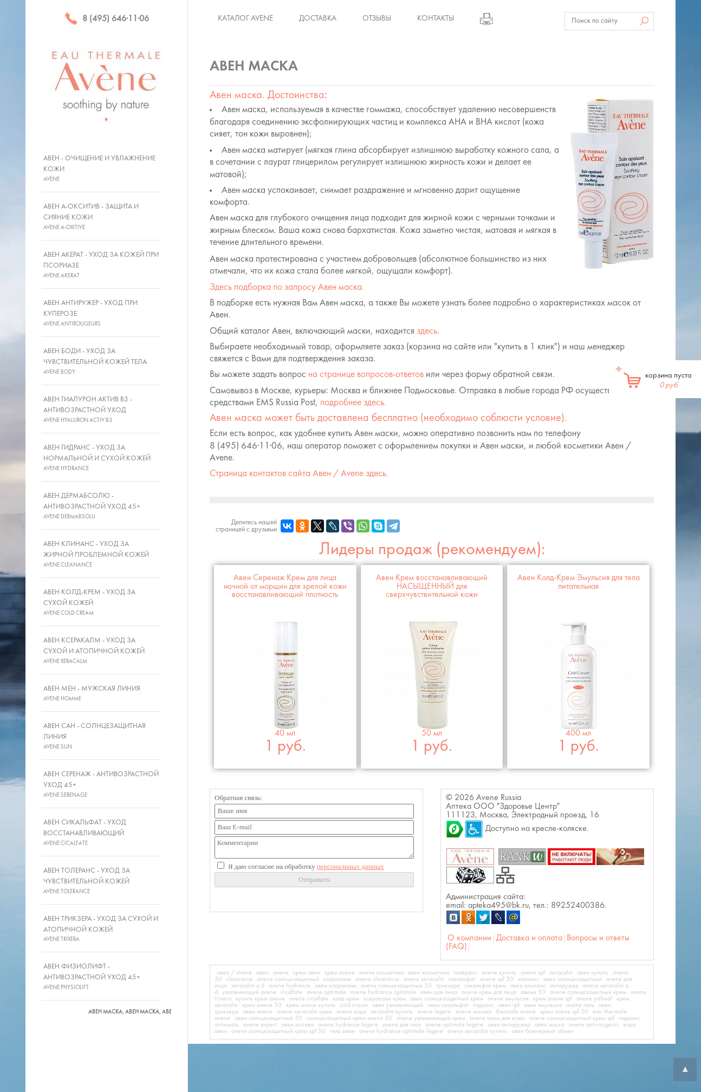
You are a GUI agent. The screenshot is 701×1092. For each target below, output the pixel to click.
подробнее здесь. (353, 402)
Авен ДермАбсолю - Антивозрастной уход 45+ (91, 505)
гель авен (342, 1031)
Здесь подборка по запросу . (287, 287)
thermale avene (516, 1012)
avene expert (260, 1025)
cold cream (354, 1005)
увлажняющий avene (249, 992)
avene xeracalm (424, 979)
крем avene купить (310, 1005)
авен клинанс (528, 986)
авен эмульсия (543, 1005)
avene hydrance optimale (383, 992)
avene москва (473, 1012)
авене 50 (533, 992)
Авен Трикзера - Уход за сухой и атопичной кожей (100, 928)
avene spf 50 (497, 979)
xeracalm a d (247, 986)
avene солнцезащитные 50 (396, 986)
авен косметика (428, 973)
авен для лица (438, 992)
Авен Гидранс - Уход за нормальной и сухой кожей (97, 457)
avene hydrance (289, 986)
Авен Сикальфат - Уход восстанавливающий (84, 832)
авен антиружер (509, 1025)
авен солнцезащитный (572, 979)
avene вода (351, 1012)
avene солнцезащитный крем (588, 992)
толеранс (465, 973)
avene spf (533, 973)
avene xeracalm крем (304, 1012)
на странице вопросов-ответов (366, 374)
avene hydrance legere (348, 1025)
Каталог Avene (245, 18)
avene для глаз (401, 1025)
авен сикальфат (448, 1005)
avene (281, 973)
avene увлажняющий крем (431, 1018)
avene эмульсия (508, 999)
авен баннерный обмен (542, 1031)
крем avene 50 (262, 1005)
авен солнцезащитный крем (446, 999)
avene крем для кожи (497, 1018)
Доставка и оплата (529, 938)
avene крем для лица (489, 992)
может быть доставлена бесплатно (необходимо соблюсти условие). (388, 418)
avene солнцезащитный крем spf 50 (278, 1031)
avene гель (580, 1005)
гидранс (483, 1005)
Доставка (317, 18)
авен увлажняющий (397, 1005)
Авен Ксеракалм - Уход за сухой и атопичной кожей (94, 650)
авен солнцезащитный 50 (268, 1018)
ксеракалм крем (385, 999)
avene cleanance (377, 979)
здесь (427, 331)
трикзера (448, 986)
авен (262, 973)
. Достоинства (267, 95)
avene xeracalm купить (477, 1031)
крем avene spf (552, 999)
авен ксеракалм (335, 986)
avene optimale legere (454, 1025)
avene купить (499, 973)
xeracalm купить (392, 1012)
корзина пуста (668, 380)
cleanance (239, 979)
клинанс (528, 979)
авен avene (257, 1012)
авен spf (509, 1005)
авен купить (592, 973)
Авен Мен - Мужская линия (91, 693)
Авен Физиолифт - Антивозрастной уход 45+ (91, 976)
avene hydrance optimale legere (401, 1031)
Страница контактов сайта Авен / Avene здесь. (299, 473)
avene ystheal (594, 999)
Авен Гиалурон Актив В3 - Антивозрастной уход (87, 409)
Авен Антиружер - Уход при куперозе (90, 313)
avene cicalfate (308, 999)
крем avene (339, 973)
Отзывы (376, 18)
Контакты (435, 18)
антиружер (564, 986)
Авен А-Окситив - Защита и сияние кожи (91, 216)
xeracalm (561, 973)
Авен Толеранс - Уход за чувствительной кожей (86, 880)
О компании (469, 938)
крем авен (306, 973)
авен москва (297, 1025)
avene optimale (326, 992)
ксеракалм (337, 979)
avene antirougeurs (594, 1025)
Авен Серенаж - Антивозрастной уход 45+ (101, 784)
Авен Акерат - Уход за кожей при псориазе (101, 264)
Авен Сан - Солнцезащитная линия (94, 736)
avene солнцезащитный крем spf (571, 1018)
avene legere (434, 1012)
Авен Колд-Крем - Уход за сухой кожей (89, 602)
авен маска (549, 1025)
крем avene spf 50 (564, 1012)
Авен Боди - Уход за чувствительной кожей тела (95, 361)
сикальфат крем (485, 986)
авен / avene (234, 973)
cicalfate (291, 992)
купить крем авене (260, 999)
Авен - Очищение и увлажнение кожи (99, 168)
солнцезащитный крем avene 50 (349, 1018)
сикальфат (462, 979)
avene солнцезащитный (288, 979)
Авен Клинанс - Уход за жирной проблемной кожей (96, 554)
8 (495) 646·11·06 (106, 19)
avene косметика (381, 973)
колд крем (346, 999)
